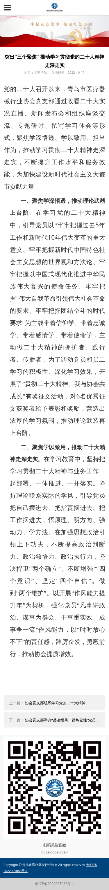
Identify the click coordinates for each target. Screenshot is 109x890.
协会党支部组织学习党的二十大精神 (55, 702)
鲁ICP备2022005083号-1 (54, 883)
